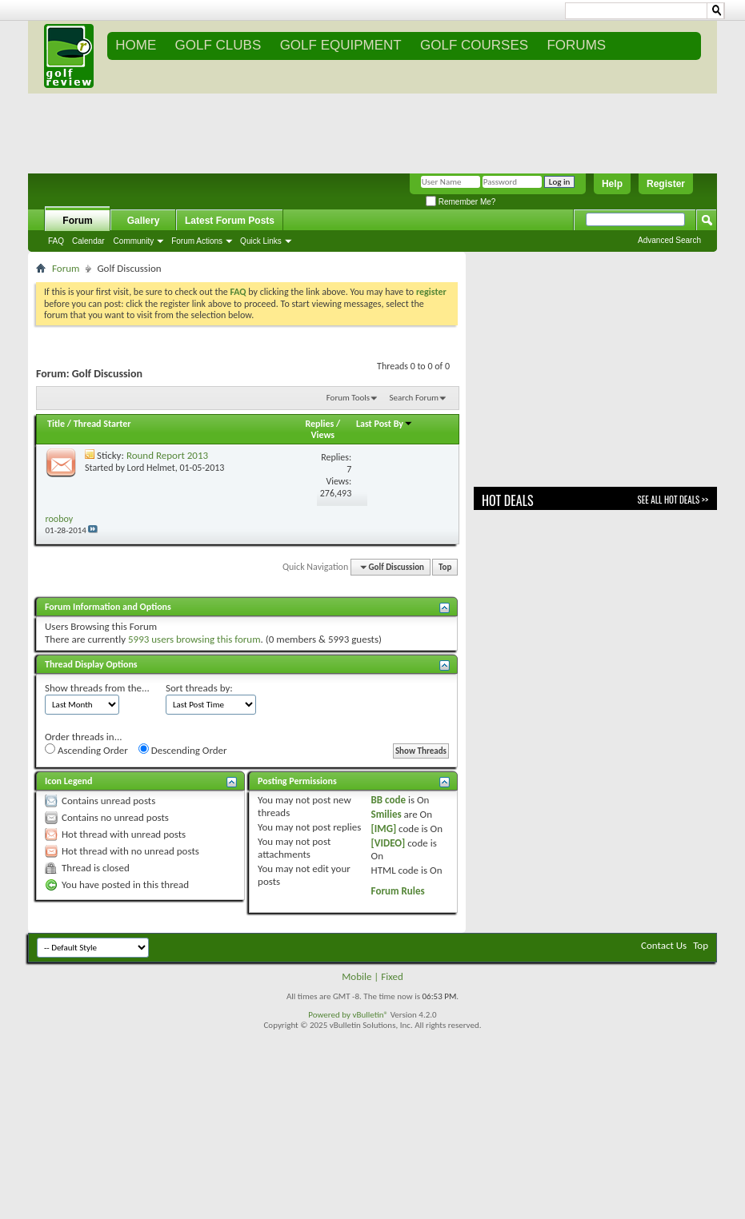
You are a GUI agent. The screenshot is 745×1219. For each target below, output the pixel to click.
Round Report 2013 (167, 455)
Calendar (88, 241)
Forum (77, 220)
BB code (388, 800)
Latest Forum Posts (229, 220)
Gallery (143, 220)
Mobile (356, 976)
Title (56, 423)
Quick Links (261, 241)
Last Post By (384, 423)
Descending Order (182, 749)
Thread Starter (102, 423)
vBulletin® (370, 1015)
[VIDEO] (388, 843)
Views (322, 434)
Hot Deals (508, 500)
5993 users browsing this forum (194, 639)
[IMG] (384, 829)
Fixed (392, 976)
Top (445, 567)
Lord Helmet (151, 467)
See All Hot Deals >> (673, 499)
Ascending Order (86, 749)
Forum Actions (196, 241)
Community (134, 241)
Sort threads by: (199, 688)
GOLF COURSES (474, 45)
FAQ (56, 241)
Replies (319, 423)
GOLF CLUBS (218, 45)
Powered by (330, 1015)
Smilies (386, 814)
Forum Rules (398, 891)
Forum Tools (348, 397)
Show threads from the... (97, 688)
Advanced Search (669, 240)
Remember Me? (460, 201)
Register (666, 183)
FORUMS (576, 45)
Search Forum (414, 397)
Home (135, 45)
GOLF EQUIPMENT (341, 45)
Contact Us (664, 945)
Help (612, 183)
